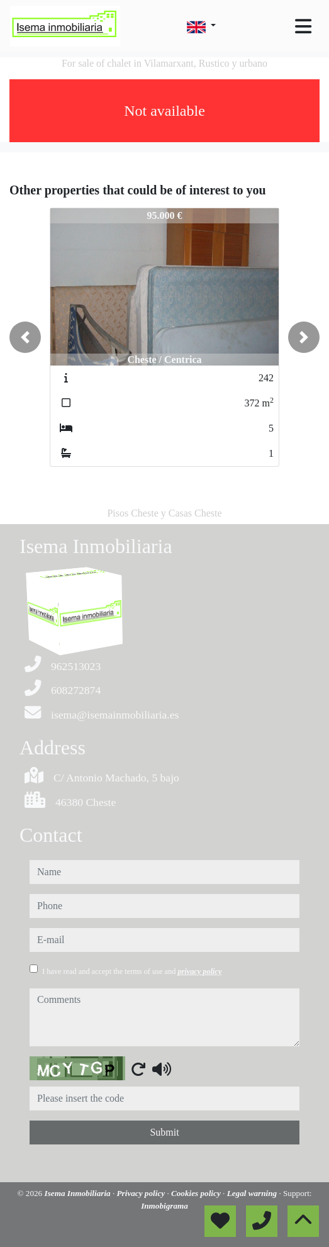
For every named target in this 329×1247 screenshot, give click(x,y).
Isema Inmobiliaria (79, 1193)
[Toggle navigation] (303, 26)
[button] (25, 337)
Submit (164, 1132)
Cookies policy (197, 1193)
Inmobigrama (164, 1206)
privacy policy (199, 971)
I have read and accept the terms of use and (131, 971)
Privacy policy (142, 1193)
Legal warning (253, 1193)
